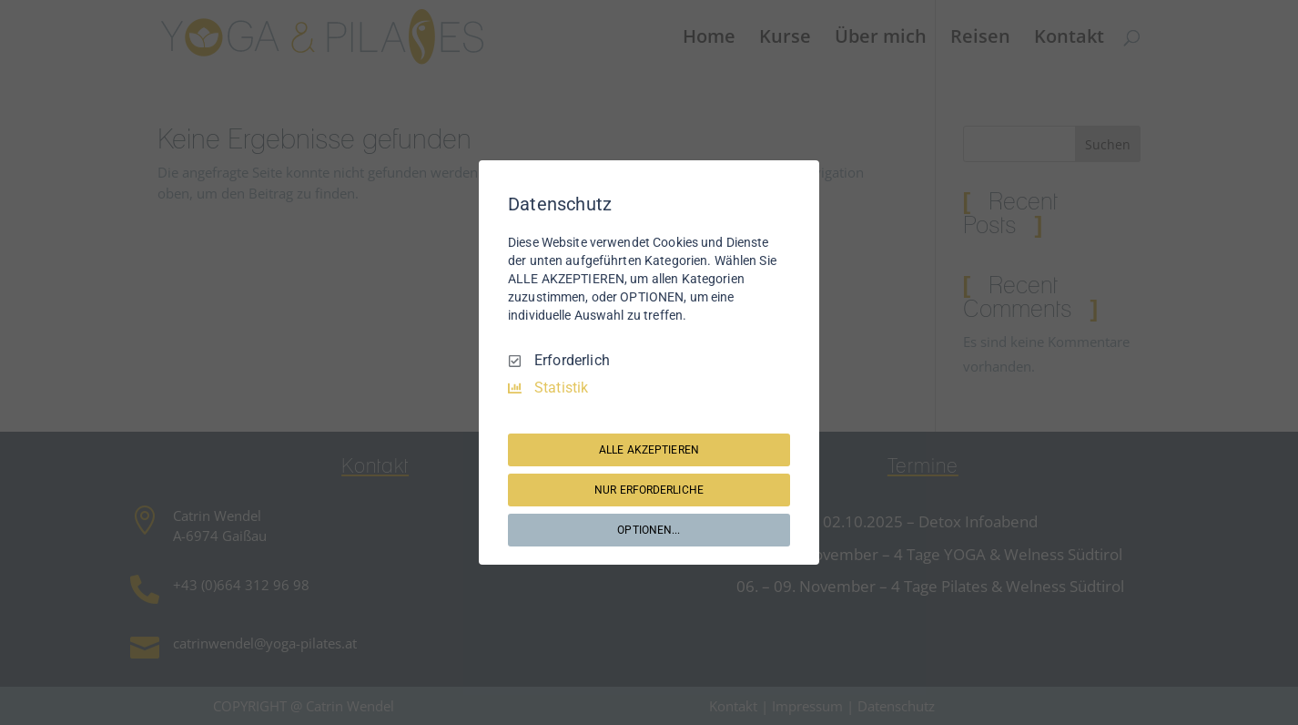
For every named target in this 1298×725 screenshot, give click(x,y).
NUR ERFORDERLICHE (649, 490)
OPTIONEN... (648, 530)
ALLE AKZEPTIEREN (649, 450)
